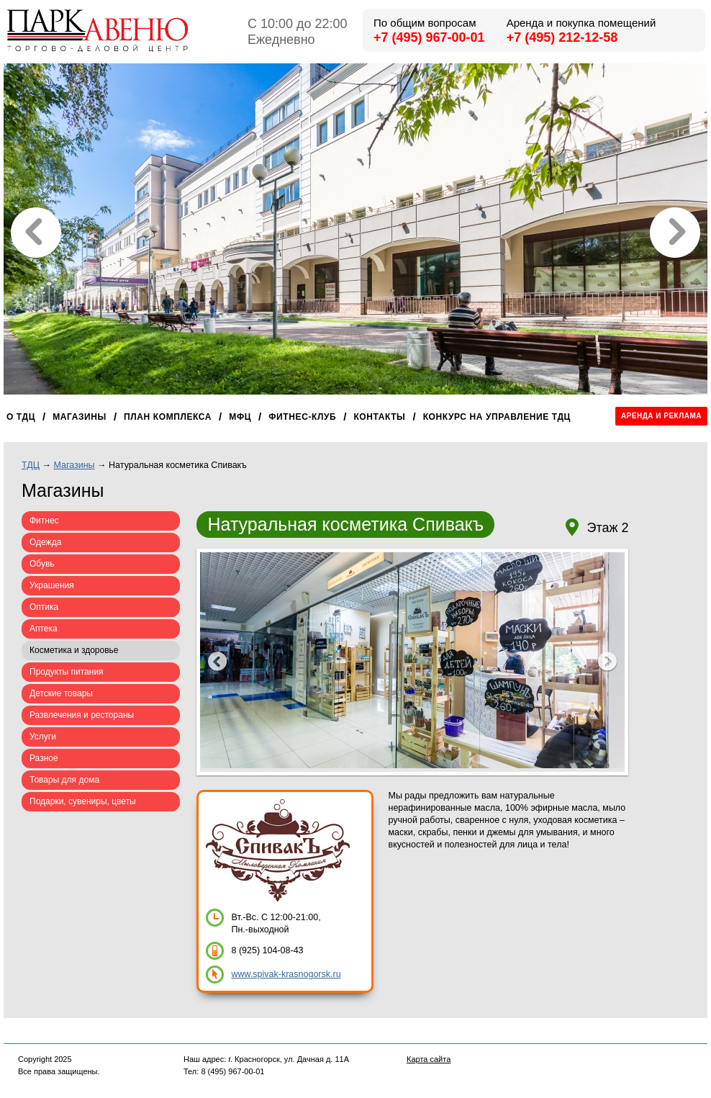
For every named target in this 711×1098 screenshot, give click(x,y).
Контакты (379, 417)
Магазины (80, 417)
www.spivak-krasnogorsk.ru (285, 974)
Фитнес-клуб (302, 417)
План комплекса (168, 417)
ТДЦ (31, 465)
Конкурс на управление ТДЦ (497, 417)
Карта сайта (428, 1059)
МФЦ (240, 417)
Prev (217, 662)
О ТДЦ (20, 417)
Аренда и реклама (661, 416)
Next (607, 662)
